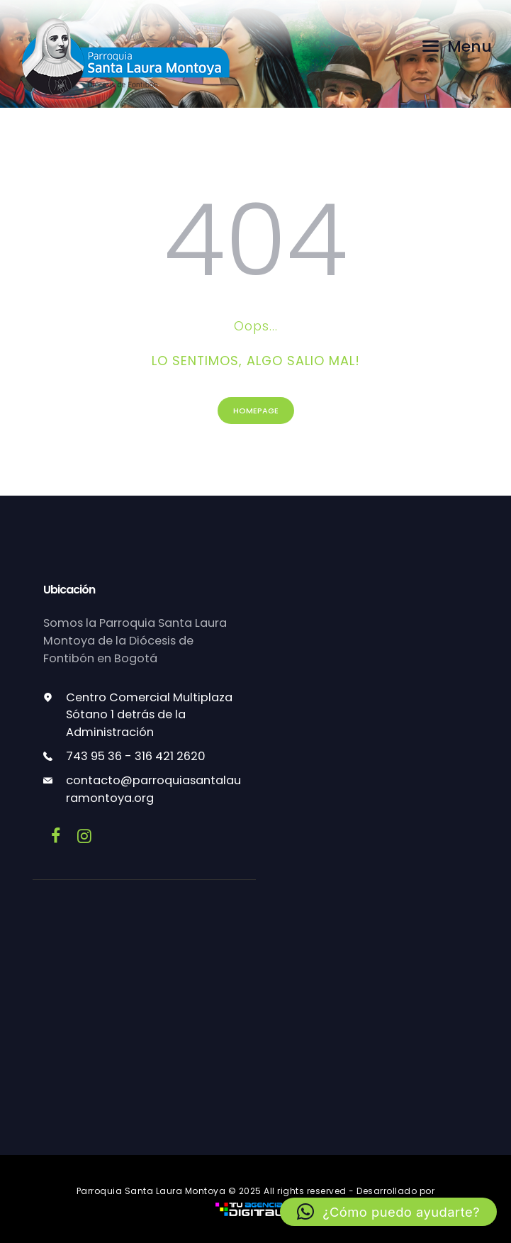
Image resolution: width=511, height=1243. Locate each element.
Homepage (256, 410)
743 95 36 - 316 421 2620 (136, 756)
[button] (388, 1212)
